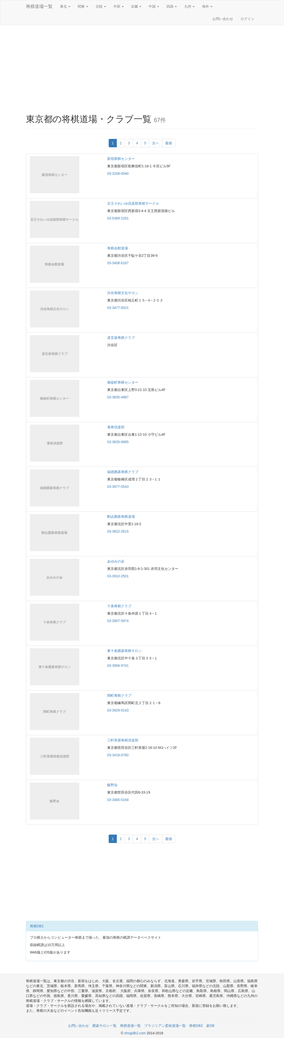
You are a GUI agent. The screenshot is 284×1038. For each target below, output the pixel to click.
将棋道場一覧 (39, 6)
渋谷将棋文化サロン (122, 293)
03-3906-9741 (118, 666)
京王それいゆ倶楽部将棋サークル (133, 203)
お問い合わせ (222, 19)
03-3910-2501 (118, 576)
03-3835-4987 (118, 397)
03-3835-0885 (118, 442)
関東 (83, 6)
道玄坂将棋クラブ (121, 338)
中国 (154, 6)
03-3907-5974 (118, 621)
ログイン (247, 19)
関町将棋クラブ (119, 695)
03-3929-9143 (118, 710)
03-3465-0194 (118, 800)
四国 (171, 6)
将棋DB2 (36, 926)
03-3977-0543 (118, 487)
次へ (155, 143)
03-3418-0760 (118, 755)
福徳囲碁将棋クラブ (122, 472)
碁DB (210, 1026)
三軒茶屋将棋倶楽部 (122, 740)
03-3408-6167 (118, 263)
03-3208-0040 (118, 173)
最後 (168, 143)
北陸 (101, 6)
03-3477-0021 (118, 308)
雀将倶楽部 (115, 427)
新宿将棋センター (121, 159)
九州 (189, 6)
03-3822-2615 (118, 531)
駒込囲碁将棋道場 (121, 517)
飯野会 (112, 785)
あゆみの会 (115, 561)
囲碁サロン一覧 (104, 1026)
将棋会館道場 (117, 248)
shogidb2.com (135, 1033)
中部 (118, 6)
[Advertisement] (142, 64)
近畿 (136, 6)
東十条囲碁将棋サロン (124, 651)
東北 (65, 6)
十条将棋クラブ (119, 606)
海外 (207, 6)
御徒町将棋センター (122, 382)
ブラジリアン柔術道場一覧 (165, 1026)
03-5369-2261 (118, 218)
